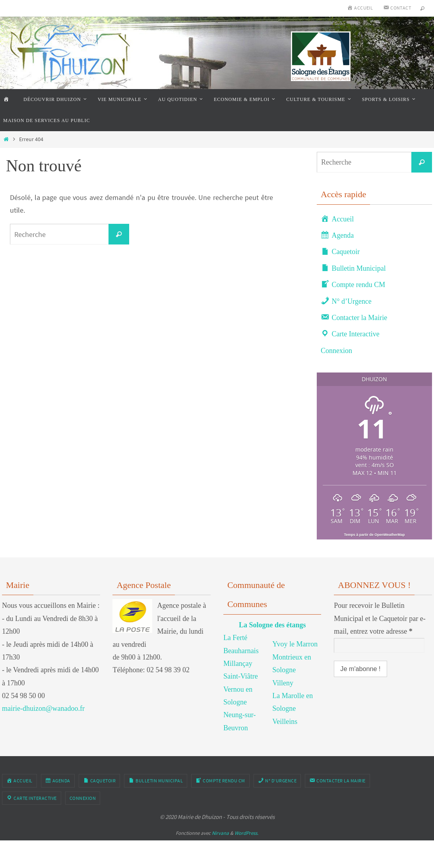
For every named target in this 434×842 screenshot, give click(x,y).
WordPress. (246, 833)
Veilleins (284, 722)
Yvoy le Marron (295, 644)
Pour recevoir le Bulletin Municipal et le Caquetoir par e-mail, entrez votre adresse (379, 618)
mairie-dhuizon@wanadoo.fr (43, 708)
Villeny (282, 683)
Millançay (237, 663)
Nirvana (220, 833)
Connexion (336, 351)
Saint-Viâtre (240, 676)
